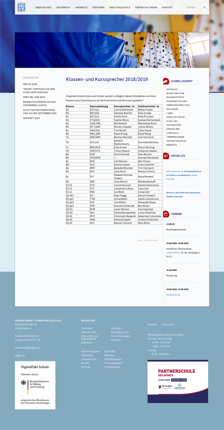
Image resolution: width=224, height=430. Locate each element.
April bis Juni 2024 (34, 97)
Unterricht (63, 7)
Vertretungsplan (176, 140)
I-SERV (169, 113)
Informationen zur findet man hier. (183, 175)
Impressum (168, 324)
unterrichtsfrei (173, 252)
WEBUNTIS (171, 144)
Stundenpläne (112, 366)
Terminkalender (175, 136)
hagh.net (20, 355)
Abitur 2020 (30, 84)
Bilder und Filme (175, 93)
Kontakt (167, 7)
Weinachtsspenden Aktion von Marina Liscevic (39, 103)
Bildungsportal (175, 97)
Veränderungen (112, 359)
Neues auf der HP (175, 117)
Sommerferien (173, 294)
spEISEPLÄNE (172, 128)
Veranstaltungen (146, 7)
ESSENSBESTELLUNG (176, 101)
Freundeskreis (89, 359)
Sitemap (86, 366)
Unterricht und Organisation (89, 337)
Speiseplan (87, 355)
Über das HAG (43, 7)
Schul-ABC (110, 351)
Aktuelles (172, 89)
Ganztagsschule (119, 7)
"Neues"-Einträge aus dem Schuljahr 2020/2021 (39, 90)
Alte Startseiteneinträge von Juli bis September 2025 (40, 111)
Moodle (85, 363)
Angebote (81, 7)
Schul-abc (172, 121)
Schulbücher (173, 124)
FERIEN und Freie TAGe (178, 105)
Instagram (172, 109)
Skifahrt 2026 (31, 118)
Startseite (172, 133)
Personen (98, 7)
